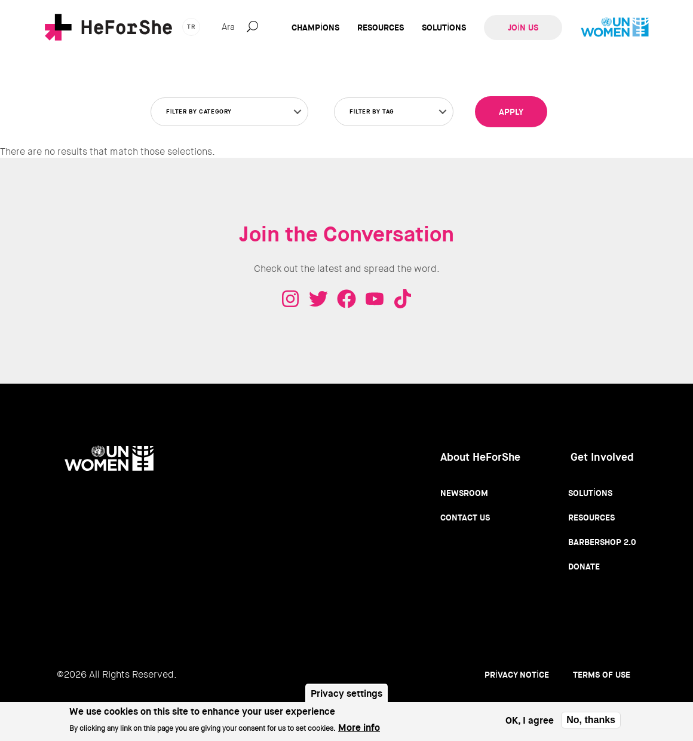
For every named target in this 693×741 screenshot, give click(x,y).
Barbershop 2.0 (602, 542)
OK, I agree (529, 721)
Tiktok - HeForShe (402, 298)
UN (614, 27)
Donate (584, 566)
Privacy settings (346, 694)
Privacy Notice (517, 674)
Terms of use (601, 674)
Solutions (444, 27)
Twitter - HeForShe (318, 298)
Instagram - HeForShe (290, 298)
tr (191, 26)
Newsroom (464, 493)
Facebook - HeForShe (346, 298)
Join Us (523, 27)
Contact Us (465, 517)
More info (359, 728)
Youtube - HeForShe (374, 298)
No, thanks (590, 720)
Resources (380, 27)
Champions (315, 27)
